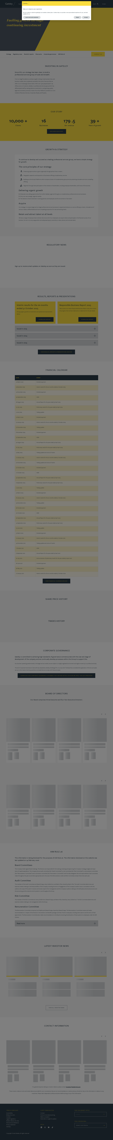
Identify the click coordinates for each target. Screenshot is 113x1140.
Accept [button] (86, 17)
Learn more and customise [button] (31, 17)
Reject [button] (77, 17)
